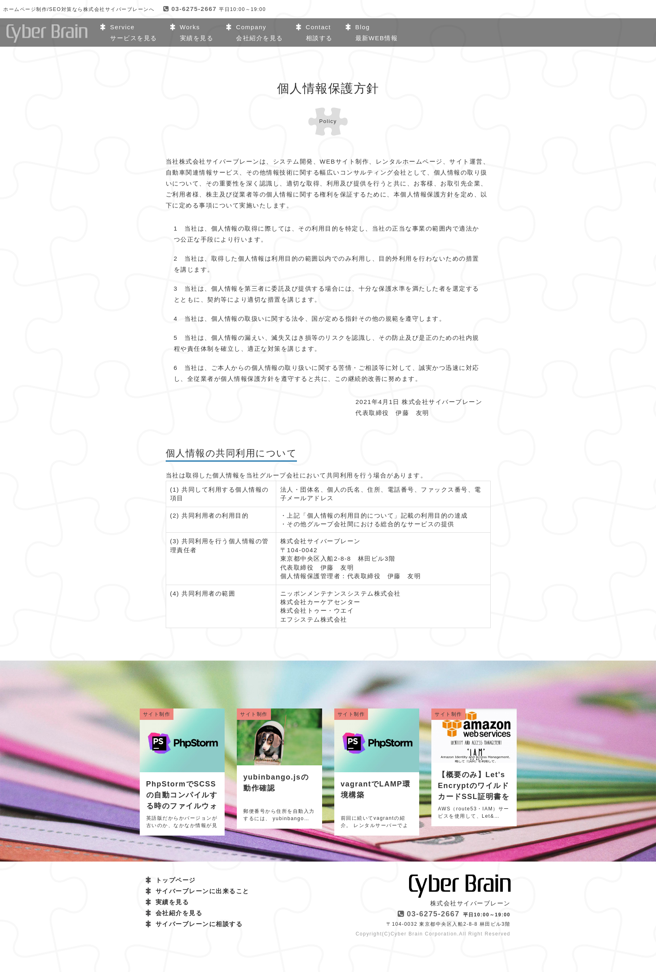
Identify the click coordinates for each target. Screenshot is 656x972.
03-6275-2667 (190, 8)
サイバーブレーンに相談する (199, 923)
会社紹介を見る (179, 912)
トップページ (176, 880)
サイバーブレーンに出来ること (202, 891)
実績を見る (172, 902)
